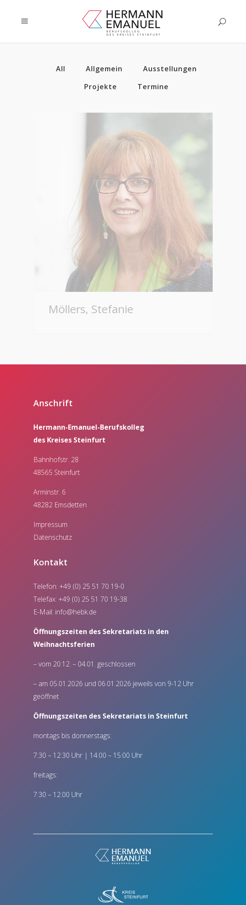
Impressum (50, 516)
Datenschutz (52, 528)
